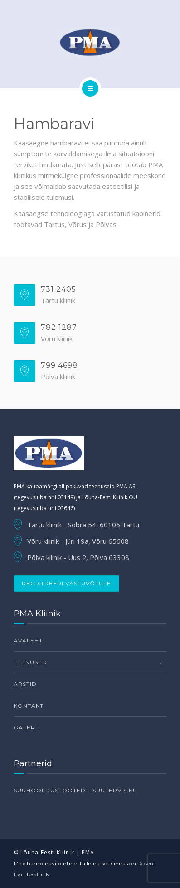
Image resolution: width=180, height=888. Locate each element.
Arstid (25, 683)
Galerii (26, 727)
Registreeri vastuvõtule (66, 583)
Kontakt (29, 705)
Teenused (30, 662)
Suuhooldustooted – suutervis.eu (75, 790)
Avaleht (28, 640)
